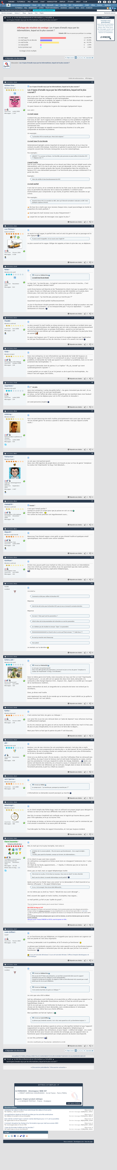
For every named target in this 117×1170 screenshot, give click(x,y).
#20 (92, 964)
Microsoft (50, 5)
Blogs (35, 2)
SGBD (87, 5)
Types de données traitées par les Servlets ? (19, 1128)
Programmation (78, 5)
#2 (92, 226)
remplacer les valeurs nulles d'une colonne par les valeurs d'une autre (27, 1110)
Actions (17, 13)
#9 (92, 501)
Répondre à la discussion (14, 58)
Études (70, 2)
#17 (92, 802)
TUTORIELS (18, 8)
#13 (92, 656)
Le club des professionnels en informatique (28, 18)
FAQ (29, 2)
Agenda (30, 13)
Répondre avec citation (75, 222)
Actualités (48, 18)
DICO (82, 8)
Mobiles (99, 5)
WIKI (77, 8)
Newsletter (52, 2)
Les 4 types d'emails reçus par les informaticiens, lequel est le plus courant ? (44, 63)
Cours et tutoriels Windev (58, 955)
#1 (92, 82)
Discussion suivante (57, 1067)
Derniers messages (6, 13)
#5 (92, 348)
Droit (78, 2)
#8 (92, 453)
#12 (92, 583)
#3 (92, 266)
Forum (9, 18)
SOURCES (64, 8)
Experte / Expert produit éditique (29, 1099)
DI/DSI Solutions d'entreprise (21, 5)
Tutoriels (21, 2)
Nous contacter (68, 1141)
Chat (42, 2)
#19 (92, 929)
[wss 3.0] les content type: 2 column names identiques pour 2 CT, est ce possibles (31, 1119)
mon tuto (84, 911)
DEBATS (60, 1056)
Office (93, 5)
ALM (43, 5)
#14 (92, 707)
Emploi (62, 2)
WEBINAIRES (33, 8)
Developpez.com (79, 1141)
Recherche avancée (109, 13)
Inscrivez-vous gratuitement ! (44, 10)
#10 (92, 528)
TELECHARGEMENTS (42, 1056)
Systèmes (108, 5)
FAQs (28, 1056)
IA (39, 5)
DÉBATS (71, 8)
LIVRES (41, 8)
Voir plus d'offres (74, 1103)
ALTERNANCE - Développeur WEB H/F (31, 1091)
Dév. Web (63, 5)
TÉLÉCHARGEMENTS (52, 8)
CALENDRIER (74, 1056)
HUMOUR (89, 8)
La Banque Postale (27, 1101)
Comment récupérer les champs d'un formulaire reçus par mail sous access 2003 (31, 1123)
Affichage (88, 78)
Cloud (34, 5)
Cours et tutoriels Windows (38, 955)
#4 (92, 317)
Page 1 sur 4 (70, 57)
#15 (92, 739)
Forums (11, 2)
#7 (92, 411)
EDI (70, 5)
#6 (92, 382)
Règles (42, 13)
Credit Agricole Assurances (32, 1093)
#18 (92, 838)
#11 (92, 557)
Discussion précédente (40, 1067)
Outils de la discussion (75, 78)
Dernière (89, 58)
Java (56, 5)
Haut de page (89, 1141)
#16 (92, 776)
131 (19, 868)
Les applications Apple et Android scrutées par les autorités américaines (28, 1115)
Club (85, 2)
